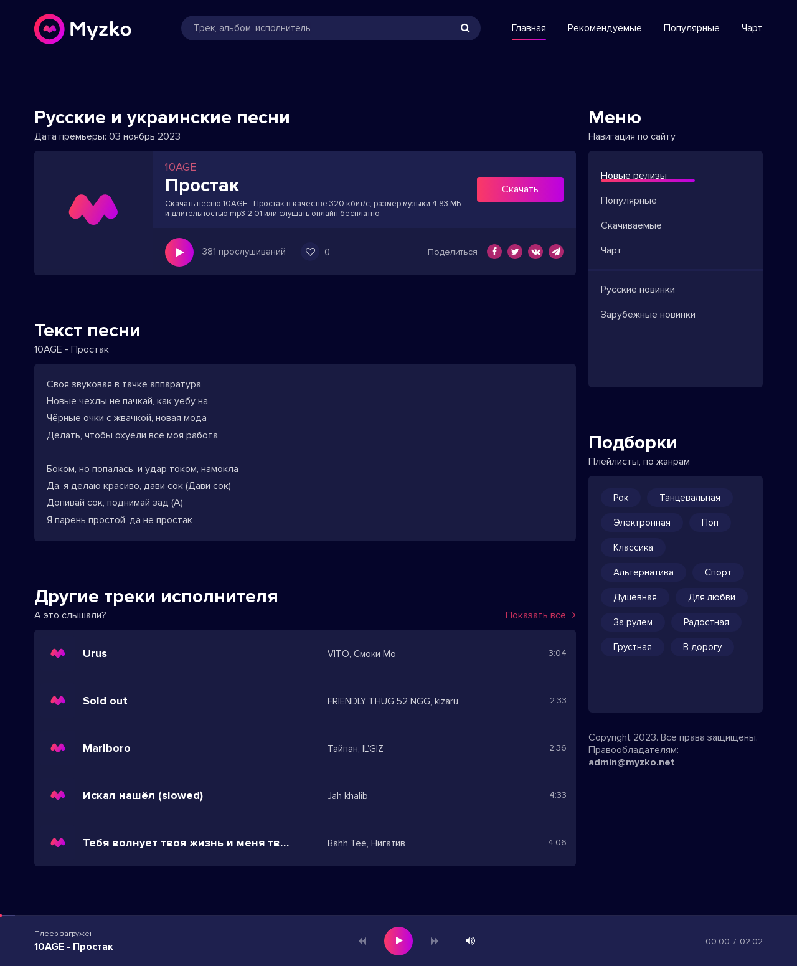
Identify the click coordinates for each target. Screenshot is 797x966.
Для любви (711, 597)
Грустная (632, 647)
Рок (620, 497)
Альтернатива (643, 572)
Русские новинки (638, 289)
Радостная (706, 622)
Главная (529, 28)
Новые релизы (634, 175)
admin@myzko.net (631, 762)
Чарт (752, 28)
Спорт (718, 572)
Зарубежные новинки (648, 314)
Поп (710, 522)
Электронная (642, 522)
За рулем (633, 622)
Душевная (635, 597)
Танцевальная (689, 497)
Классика (633, 547)
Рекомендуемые (605, 28)
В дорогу (702, 647)
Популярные (692, 28)
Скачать (520, 189)
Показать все (541, 615)
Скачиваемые (631, 225)
